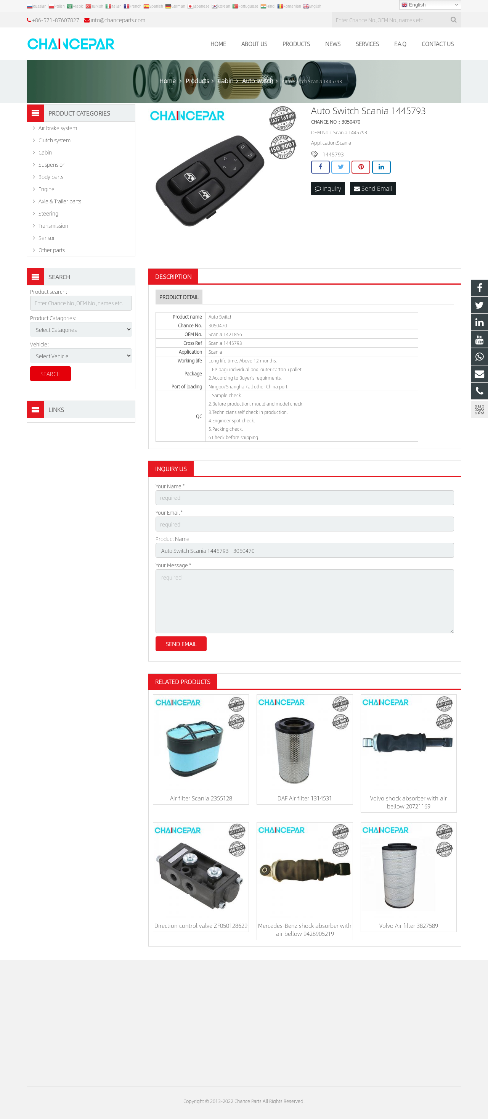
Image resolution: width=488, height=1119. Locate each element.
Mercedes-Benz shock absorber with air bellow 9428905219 (305, 929)
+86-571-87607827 (55, 20)
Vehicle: (39, 344)
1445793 (333, 154)
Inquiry (328, 188)
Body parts (51, 176)
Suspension (52, 164)
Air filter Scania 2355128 (201, 798)
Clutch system (55, 140)
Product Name (172, 539)
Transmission (53, 225)
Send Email (373, 188)
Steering (48, 213)
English (413, 5)
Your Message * (173, 565)
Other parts (52, 250)
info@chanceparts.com (118, 20)
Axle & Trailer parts (60, 201)
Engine (47, 189)
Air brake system (58, 128)
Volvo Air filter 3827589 (408, 925)
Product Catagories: (53, 318)
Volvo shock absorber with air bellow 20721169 (408, 802)
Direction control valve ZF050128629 (200, 925)
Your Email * (169, 512)
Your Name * (170, 486)
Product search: (48, 291)
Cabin (45, 152)
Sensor (47, 237)
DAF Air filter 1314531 (305, 798)
